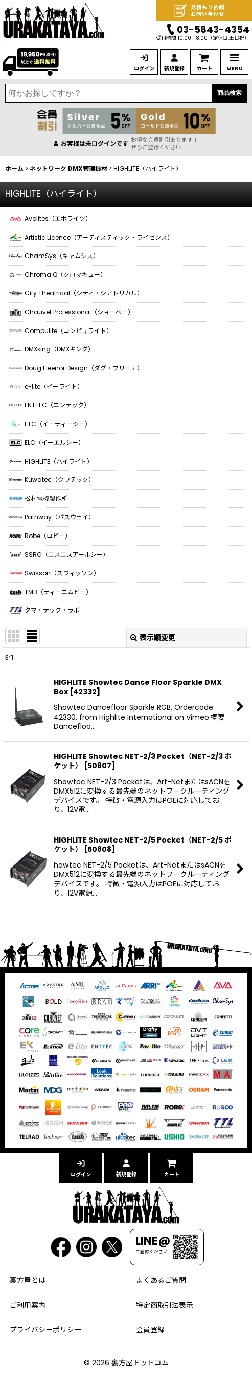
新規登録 (174, 68)
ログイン (144, 68)
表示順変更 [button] (152, 637)
